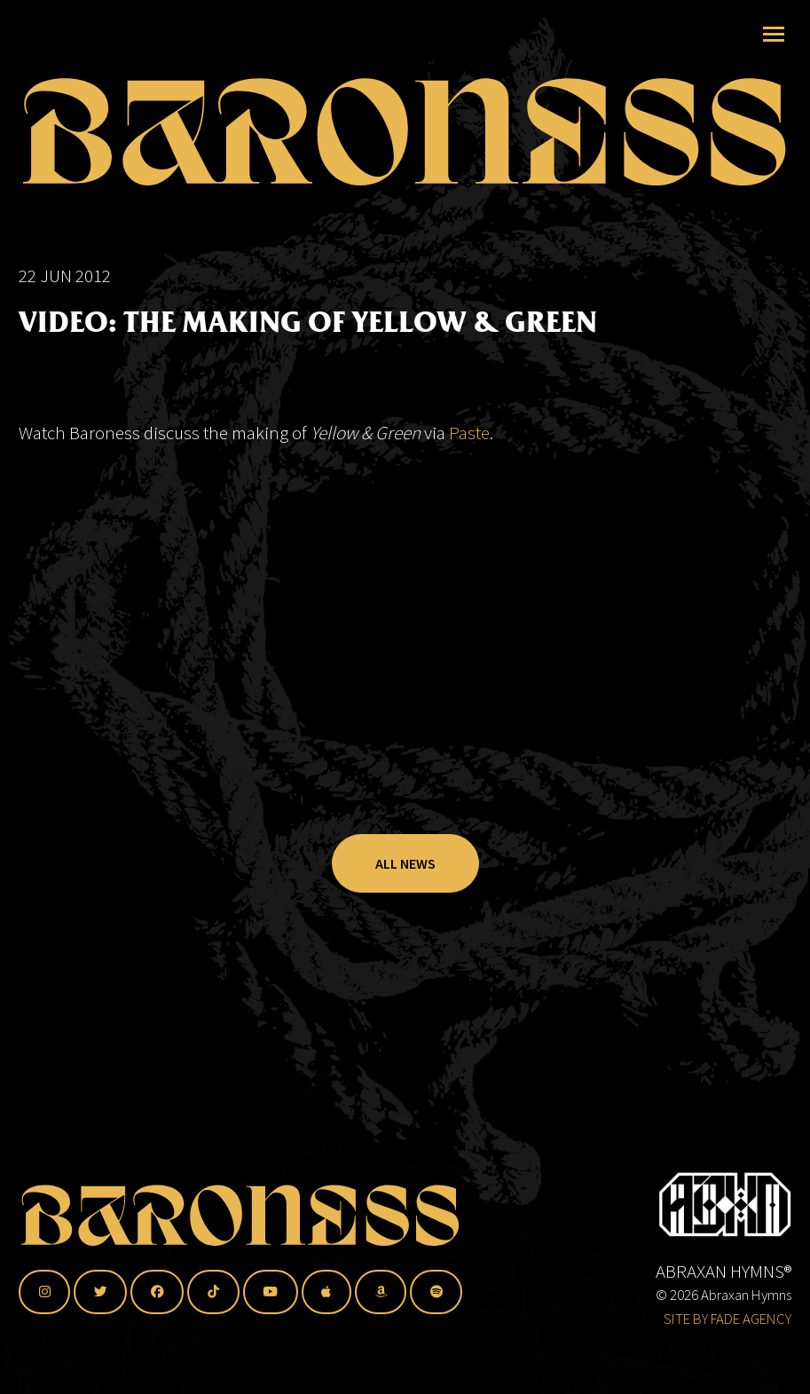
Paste (469, 433)
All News (405, 863)
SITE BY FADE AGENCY (727, 1318)
